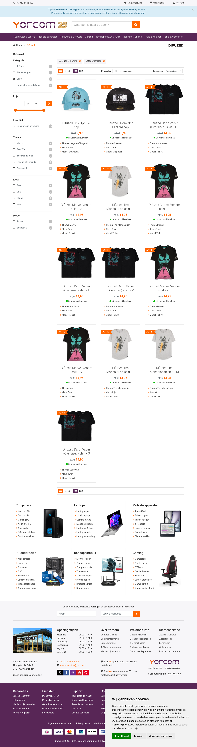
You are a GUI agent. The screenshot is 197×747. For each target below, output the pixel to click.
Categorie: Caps (95, 61)
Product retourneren (169, 651)
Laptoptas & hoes (85, 528)
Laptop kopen (83, 511)
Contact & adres (109, 634)
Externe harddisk (26, 580)
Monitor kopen (83, 559)
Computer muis (84, 567)
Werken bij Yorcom (110, 651)
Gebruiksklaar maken (52, 704)
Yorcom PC (24, 511)
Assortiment (165, 639)
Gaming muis (141, 584)
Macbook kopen (84, 524)
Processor (23, 563)
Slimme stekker (142, 536)
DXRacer (139, 567)
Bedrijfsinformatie (110, 639)
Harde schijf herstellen (24, 704)
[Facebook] (66, 672)
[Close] (193, 9)
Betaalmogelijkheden (140, 639)
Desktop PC (24, 515)
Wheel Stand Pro (143, 580)
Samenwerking (108, 643)
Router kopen (83, 588)
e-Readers (140, 524)
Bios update (48, 712)
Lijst (78, 71)
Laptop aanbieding (85, 536)
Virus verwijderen (21, 708)
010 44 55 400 (23, 3)
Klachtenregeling (102, 723)
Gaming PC (23, 520)
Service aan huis (26, 536)
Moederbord (24, 559)
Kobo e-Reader (142, 528)
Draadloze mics (84, 584)
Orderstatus (165, 647)
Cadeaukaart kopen (139, 647)
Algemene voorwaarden (60, 723)
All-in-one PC (24, 524)
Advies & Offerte (167, 634)
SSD (20, 571)
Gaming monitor (84, 563)
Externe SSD (24, 575)
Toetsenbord (82, 571)
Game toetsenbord (144, 588)
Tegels (64, 71)
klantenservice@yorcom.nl (73, 665)
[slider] (15, 110)
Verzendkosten (137, 643)
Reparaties (20, 691)
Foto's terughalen (21, 712)
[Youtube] (79, 672)
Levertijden (164, 643)
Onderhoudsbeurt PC (52, 708)
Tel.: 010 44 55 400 (69, 661)
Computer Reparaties (140, 651)
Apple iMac (23, 528)
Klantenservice (169, 630)
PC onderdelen (26, 553)
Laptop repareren (21, 696)
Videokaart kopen (27, 584)
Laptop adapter (84, 532)
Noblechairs (141, 563)
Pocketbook (141, 532)
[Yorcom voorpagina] (40, 24)
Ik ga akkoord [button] (122, 736)
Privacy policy (83, 723)
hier (111, 661)
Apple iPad (140, 511)
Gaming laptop (83, 520)
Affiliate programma (111, 647)
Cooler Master (142, 571)
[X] (60, 672)
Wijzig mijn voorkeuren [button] (161, 736)
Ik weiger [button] (138, 736)
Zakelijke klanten (138, 634)
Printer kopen (83, 580)
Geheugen (23, 567)
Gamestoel (140, 559)
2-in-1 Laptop (83, 515)
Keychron (140, 575)
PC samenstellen (26, 532)
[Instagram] (73, 672)
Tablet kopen (141, 515)
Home (19, 45)
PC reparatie (19, 700)
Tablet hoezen (142, 520)
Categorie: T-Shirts (70, 61)
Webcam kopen (84, 575)
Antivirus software (27, 588)
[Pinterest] (86, 672)
